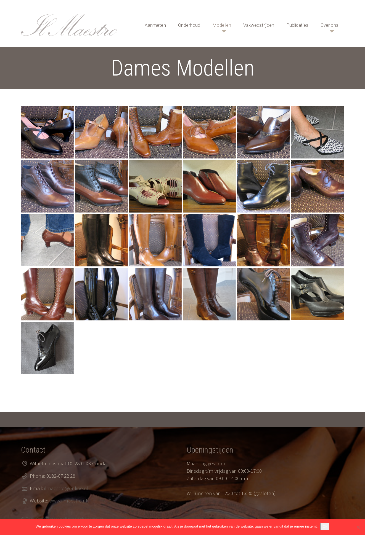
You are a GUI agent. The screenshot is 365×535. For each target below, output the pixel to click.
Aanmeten (155, 25)
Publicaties (297, 25)
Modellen (221, 25)
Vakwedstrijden (258, 25)
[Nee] (358, 527)
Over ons (329, 25)
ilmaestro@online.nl (66, 488)
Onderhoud (189, 25)
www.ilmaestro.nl (68, 500)
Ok (324, 526)
